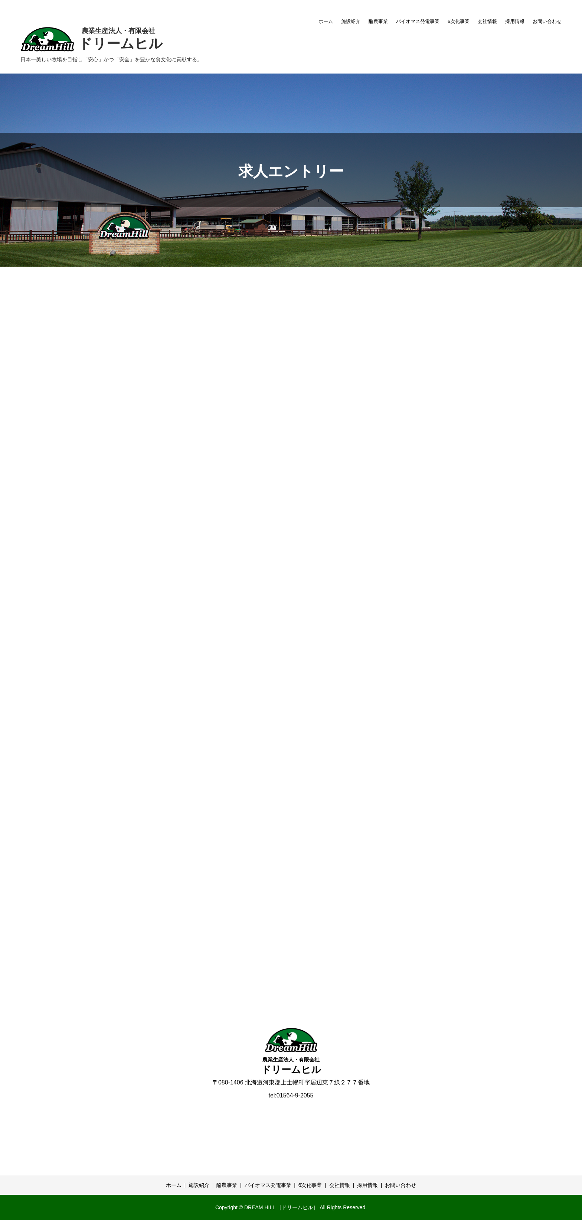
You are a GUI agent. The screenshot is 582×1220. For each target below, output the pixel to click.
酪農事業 (378, 21)
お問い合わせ (547, 21)
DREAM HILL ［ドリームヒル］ (281, 1207)
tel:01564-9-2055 (291, 1095)
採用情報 (514, 21)
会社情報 (487, 21)
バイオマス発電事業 (417, 21)
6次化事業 (459, 21)
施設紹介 (350, 21)
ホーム (325, 21)
